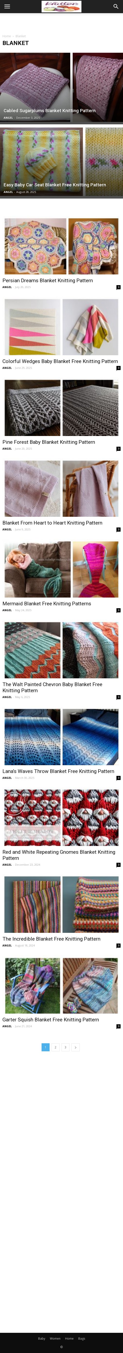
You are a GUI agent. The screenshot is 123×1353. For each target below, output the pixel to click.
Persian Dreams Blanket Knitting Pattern (47, 280)
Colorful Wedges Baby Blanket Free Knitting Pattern (60, 361)
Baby (41, 1338)
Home (6, 36)
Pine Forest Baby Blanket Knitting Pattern (48, 442)
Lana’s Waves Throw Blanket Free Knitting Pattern (58, 771)
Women (55, 1338)
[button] (116, 6)
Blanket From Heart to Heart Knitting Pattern (52, 523)
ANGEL (8, 117)
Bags (81, 1338)
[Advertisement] (61, 22)
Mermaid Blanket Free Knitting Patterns (46, 604)
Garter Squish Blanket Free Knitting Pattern (50, 1020)
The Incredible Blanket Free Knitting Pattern (51, 939)
